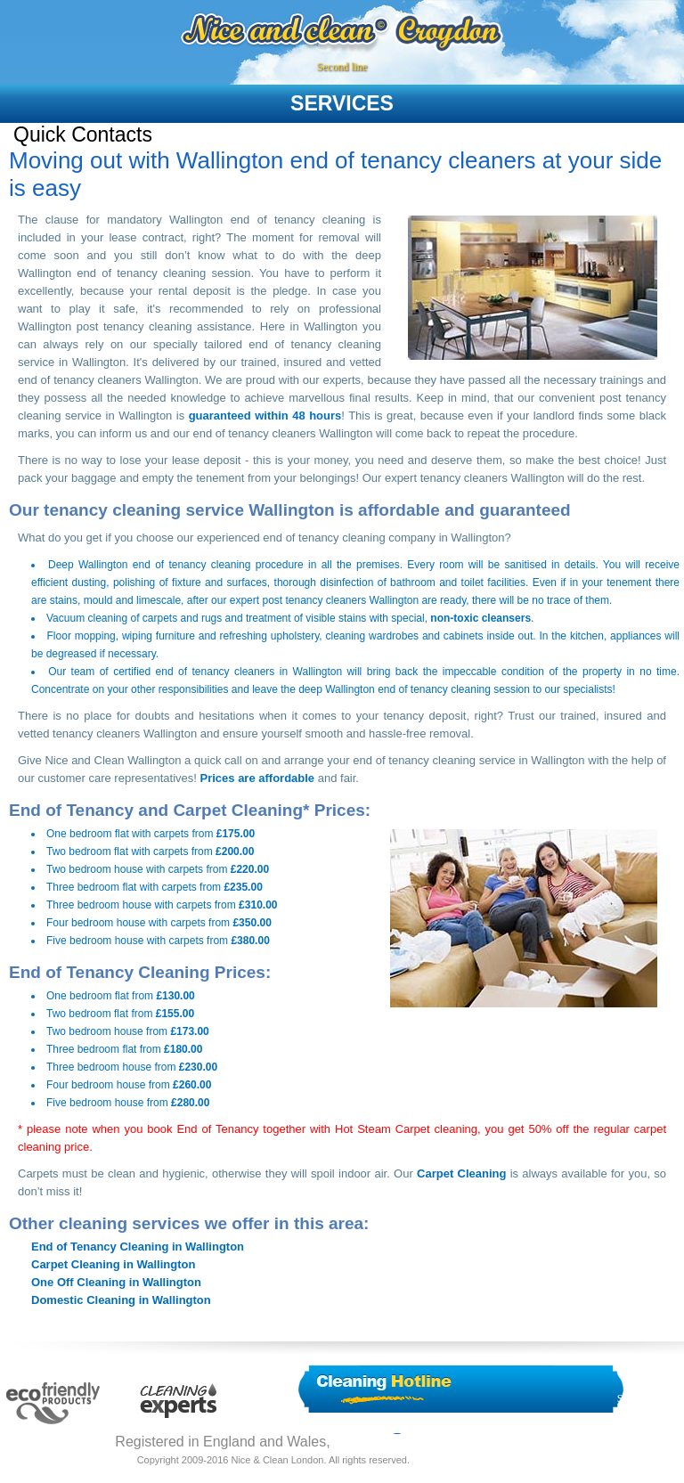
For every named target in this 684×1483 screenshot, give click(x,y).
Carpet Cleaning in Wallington (113, 1264)
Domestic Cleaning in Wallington (121, 1300)
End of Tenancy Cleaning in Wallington (137, 1246)
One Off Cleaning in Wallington (116, 1282)
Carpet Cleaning (461, 1173)
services (342, 103)
